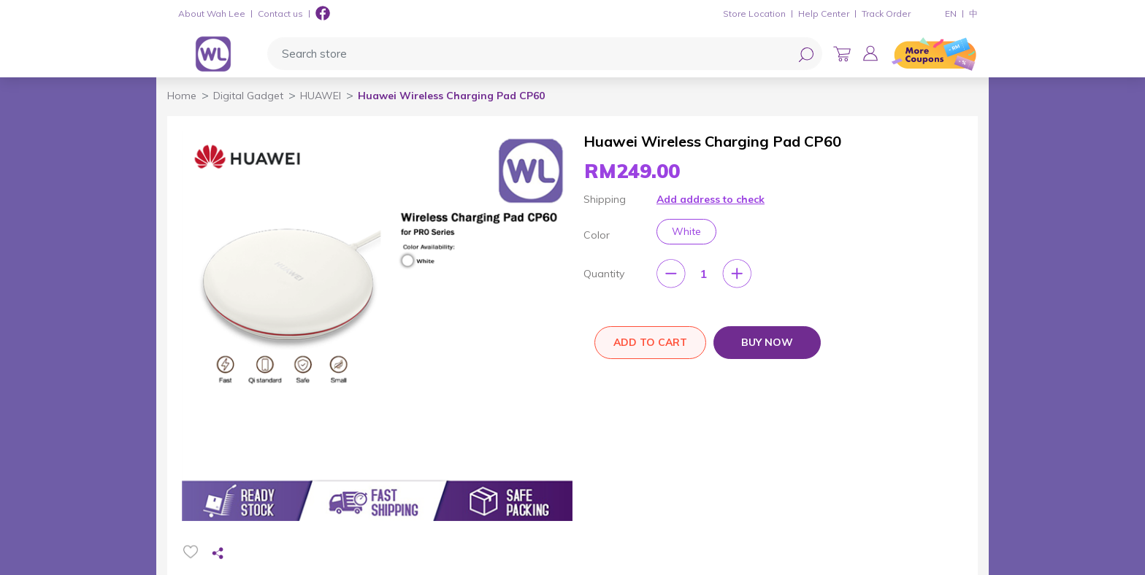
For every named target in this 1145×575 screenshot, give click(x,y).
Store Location (754, 13)
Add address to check (710, 199)
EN (951, 13)
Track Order (886, 13)
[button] (870, 53)
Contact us (280, 13)
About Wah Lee (211, 13)
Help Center (823, 13)
